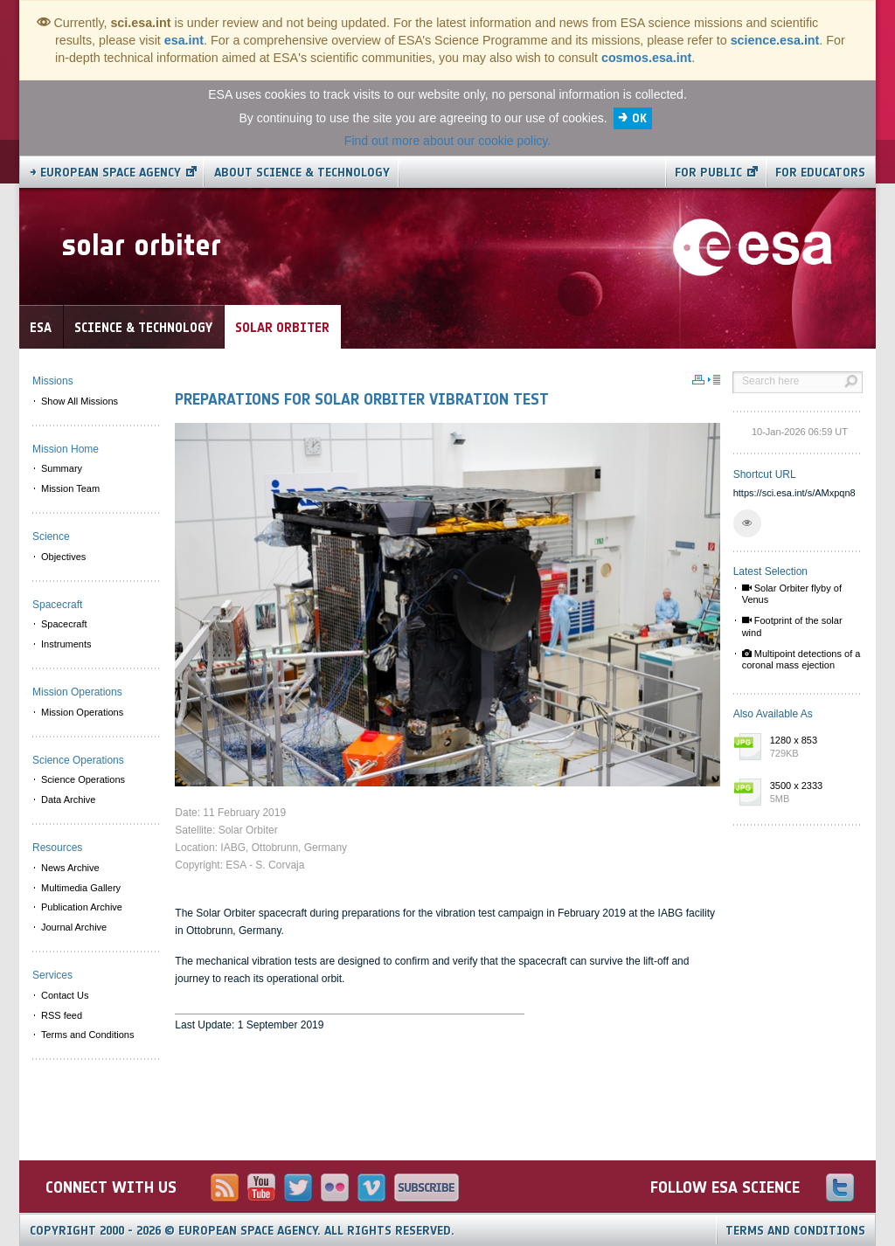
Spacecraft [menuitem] (64, 624)
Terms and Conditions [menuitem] (87, 1034)
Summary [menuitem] (61, 468)
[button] (747, 523)
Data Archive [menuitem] (68, 799)
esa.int (184, 40)
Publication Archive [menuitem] (81, 907)
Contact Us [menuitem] (64, 995)
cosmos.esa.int (646, 58)
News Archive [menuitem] (70, 867)
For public (708, 172)
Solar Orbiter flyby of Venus (792, 594)
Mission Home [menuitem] (65, 449)
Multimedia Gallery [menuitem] (81, 888)
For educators (820, 172)
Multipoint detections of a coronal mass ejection (801, 659)
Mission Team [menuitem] (70, 488)
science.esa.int (775, 40)
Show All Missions (79, 401)
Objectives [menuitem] (63, 556)
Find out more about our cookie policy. (447, 141)
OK (639, 118)
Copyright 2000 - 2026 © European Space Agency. (242, 1230)
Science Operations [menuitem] (83, 779)
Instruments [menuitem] (66, 644)
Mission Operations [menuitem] (82, 712)
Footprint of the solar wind (792, 626)
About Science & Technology (302, 172)
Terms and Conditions (795, 1230)
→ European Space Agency (105, 172)
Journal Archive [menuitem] (74, 927)
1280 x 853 (812, 748)
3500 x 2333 (812, 793)
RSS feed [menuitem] (61, 1015)
